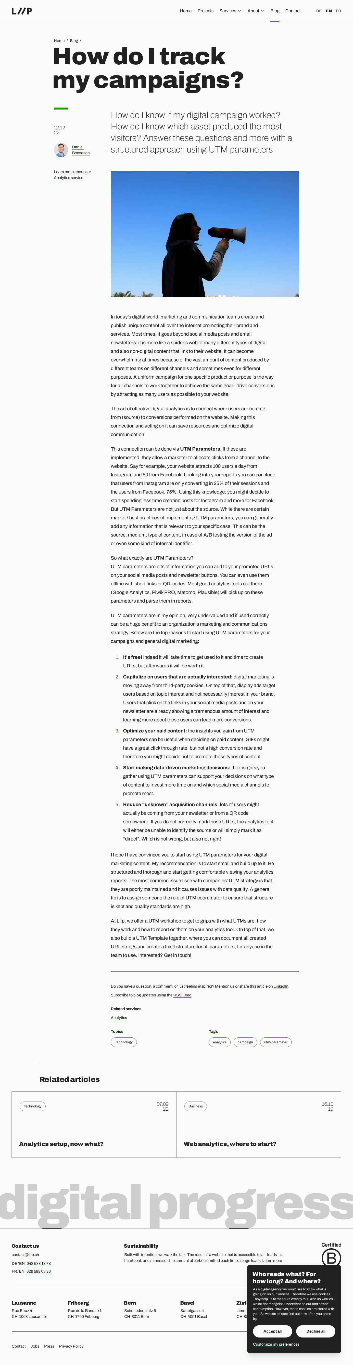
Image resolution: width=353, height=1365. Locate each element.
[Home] (22, 11)
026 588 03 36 (38, 1271)
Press (49, 1346)
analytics (220, 1042)
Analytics (119, 1018)
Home (186, 10)
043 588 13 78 (39, 1263)
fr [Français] (338, 11)
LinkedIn (281, 986)
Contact (293, 10)
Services (230, 10)
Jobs (35, 1346)
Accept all (273, 1331)
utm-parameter (276, 1042)
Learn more (272, 1260)
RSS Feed (182, 995)
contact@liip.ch (25, 1255)
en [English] (329, 11)
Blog (274, 10)
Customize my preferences (276, 1344)
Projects (206, 10)
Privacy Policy (71, 1346)
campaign (245, 1042)
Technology (124, 1042)
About (256, 10)
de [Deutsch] (319, 11)
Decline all (315, 1331)
